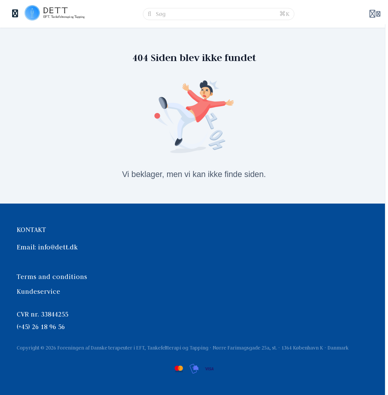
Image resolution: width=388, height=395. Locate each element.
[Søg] (215, 14)
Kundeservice (38, 291)
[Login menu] (374, 14)
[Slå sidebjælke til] (15, 14)
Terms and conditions (52, 277)
